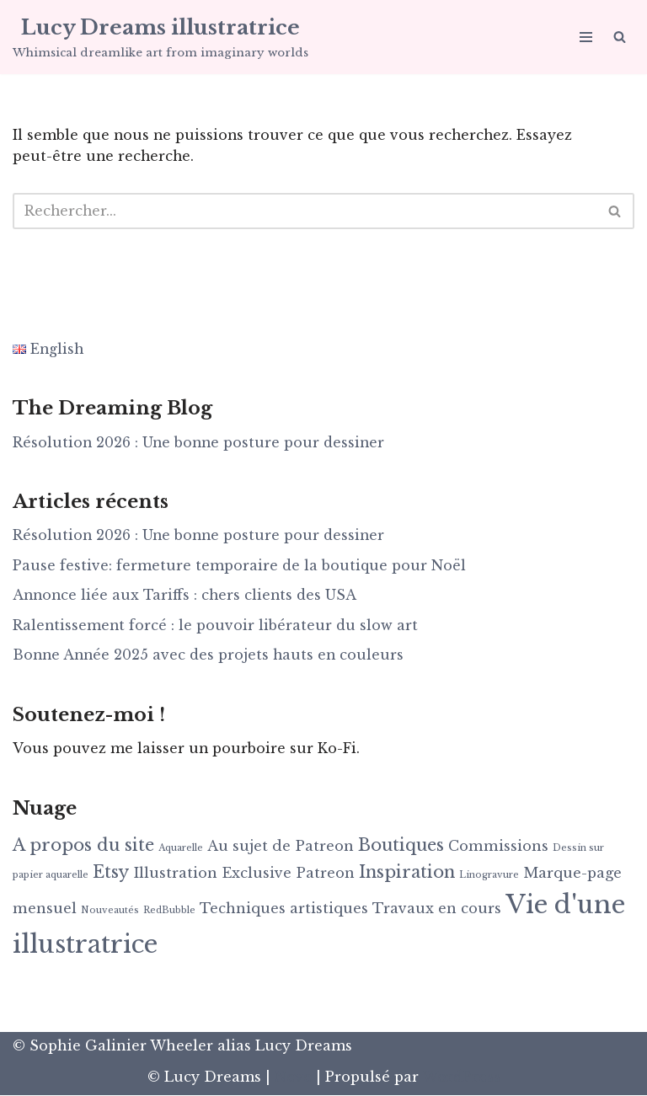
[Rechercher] (619, 36)
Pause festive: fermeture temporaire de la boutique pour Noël (239, 566)
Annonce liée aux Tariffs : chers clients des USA (187, 596)
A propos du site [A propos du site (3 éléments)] (83, 846)
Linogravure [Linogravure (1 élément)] (489, 875)
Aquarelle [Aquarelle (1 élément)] (180, 848)
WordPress (461, 1078)
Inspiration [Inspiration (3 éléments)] (407, 873)
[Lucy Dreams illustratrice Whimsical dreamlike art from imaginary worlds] (160, 37)
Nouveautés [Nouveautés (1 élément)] (110, 911)
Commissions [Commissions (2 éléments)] (498, 846)
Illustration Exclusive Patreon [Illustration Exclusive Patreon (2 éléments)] (244, 873)
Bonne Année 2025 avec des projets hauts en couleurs (211, 656)
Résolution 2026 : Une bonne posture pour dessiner (200, 443)
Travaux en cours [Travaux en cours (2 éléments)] (436, 909)
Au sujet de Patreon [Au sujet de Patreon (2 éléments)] (280, 846)
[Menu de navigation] (586, 37)
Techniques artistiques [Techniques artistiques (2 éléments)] (284, 909)
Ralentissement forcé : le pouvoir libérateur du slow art (216, 626)
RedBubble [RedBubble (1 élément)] (169, 911)
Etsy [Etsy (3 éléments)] (111, 873)
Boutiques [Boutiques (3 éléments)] (401, 846)
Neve (293, 1078)
